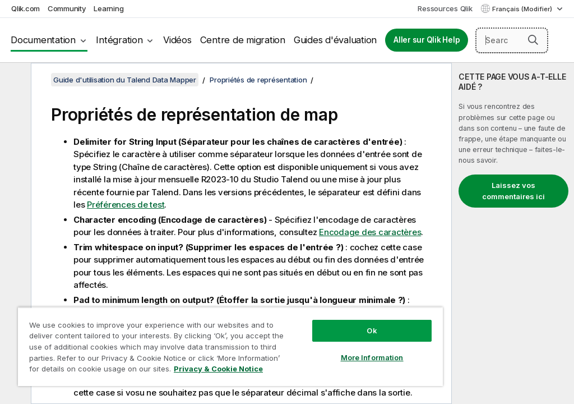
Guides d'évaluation (335, 39)
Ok (372, 330)
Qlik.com (25, 8)
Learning (108, 8)
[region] (230, 346)
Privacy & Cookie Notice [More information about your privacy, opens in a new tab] (218, 368)
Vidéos (177, 39)
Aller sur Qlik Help (427, 39)
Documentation (43, 39)
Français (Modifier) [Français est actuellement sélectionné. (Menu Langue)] (523, 9)
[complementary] (513, 233)
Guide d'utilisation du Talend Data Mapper (124, 79)
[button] (533, 39)
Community (67, 8)
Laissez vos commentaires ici (513, 191)
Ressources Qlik (445, 8)
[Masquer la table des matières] (14, 80)
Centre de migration (242, 39)
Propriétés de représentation (258, 79)
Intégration (119, 39)
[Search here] (511, 40)
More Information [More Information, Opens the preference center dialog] (372, 357)
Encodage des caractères (370, 232)
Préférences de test (125, 204)
